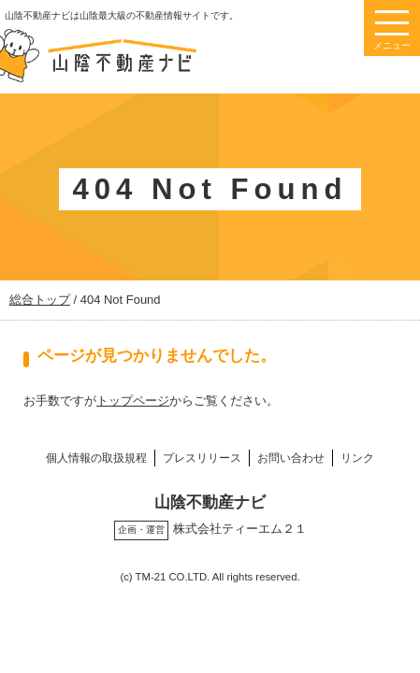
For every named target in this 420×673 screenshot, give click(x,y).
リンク (357, 457)
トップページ (132, 401)
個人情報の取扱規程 (96, 457)
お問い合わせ (291, 457)
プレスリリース (202, 457)
